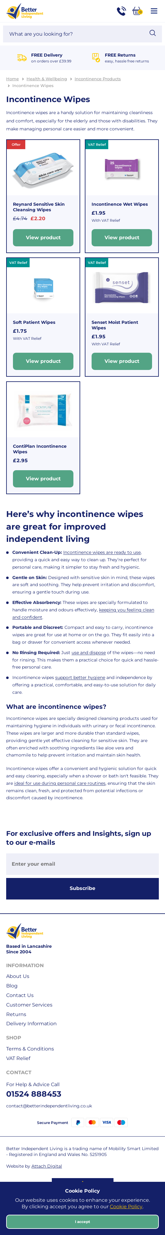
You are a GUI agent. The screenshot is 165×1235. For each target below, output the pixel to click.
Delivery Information (31, 1024)
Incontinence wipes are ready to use (102, 552)
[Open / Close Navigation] (154, 11)
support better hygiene (80, 677)
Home (12, 78)
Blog (12, 986)
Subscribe (82, 888)
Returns (16, 1014)
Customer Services (29, 1005)
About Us (17, 976)
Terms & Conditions (30, 1049)
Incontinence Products (98, 78)
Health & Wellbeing (47, 78)
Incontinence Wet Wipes (120, 204)
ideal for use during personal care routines (59, 783)
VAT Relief (18, 1058)
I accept (82, 1221)
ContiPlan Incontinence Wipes (40, 449)
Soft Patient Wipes (34, 322)
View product (43, 237)
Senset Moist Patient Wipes (115, 325)
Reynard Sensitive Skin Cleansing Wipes (39, 206)
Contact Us (20, 995)
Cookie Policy (126, 1206)
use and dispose (89, 652)
